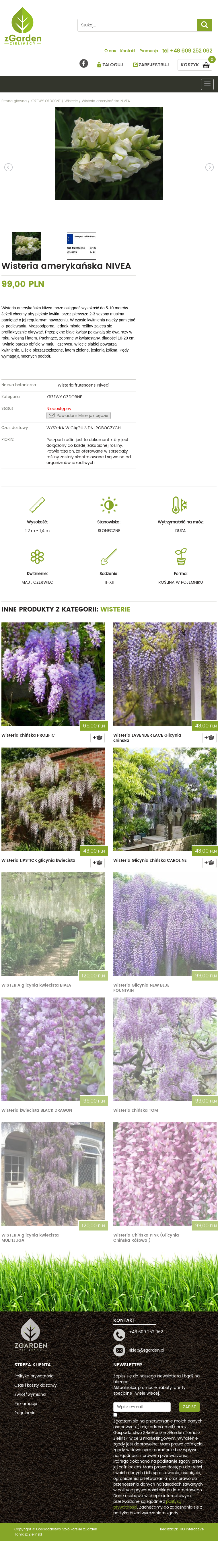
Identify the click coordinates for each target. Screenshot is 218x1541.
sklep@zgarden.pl (146, 1350)
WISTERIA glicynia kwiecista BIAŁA (36, 985)
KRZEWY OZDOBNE (64, 397)
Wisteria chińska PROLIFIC (28, 735)
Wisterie (115, 609)
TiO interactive (191, 1529)
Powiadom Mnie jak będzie (78, 415)
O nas (110, 51)
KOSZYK (196, 64)
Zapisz (189, 1407)
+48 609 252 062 (191, 51)
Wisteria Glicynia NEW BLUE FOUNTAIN (141, 988)
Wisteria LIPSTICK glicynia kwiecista (38, 860)
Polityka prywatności (34, 1376)
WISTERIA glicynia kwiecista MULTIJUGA (30, 1238)
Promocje (148, 51)
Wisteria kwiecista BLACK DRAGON (36, 1110)
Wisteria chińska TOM (135, 1110)
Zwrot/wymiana (30, 1394)
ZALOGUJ (112, 64)
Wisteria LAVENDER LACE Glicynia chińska (147, 738)
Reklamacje (25, 1403)
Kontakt (127, 51)
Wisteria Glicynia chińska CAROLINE (150, 860)
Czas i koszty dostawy (35, 1385)
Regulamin (25, 1413)
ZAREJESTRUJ (154, 64)
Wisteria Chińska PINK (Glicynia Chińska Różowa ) (146, 1238)
